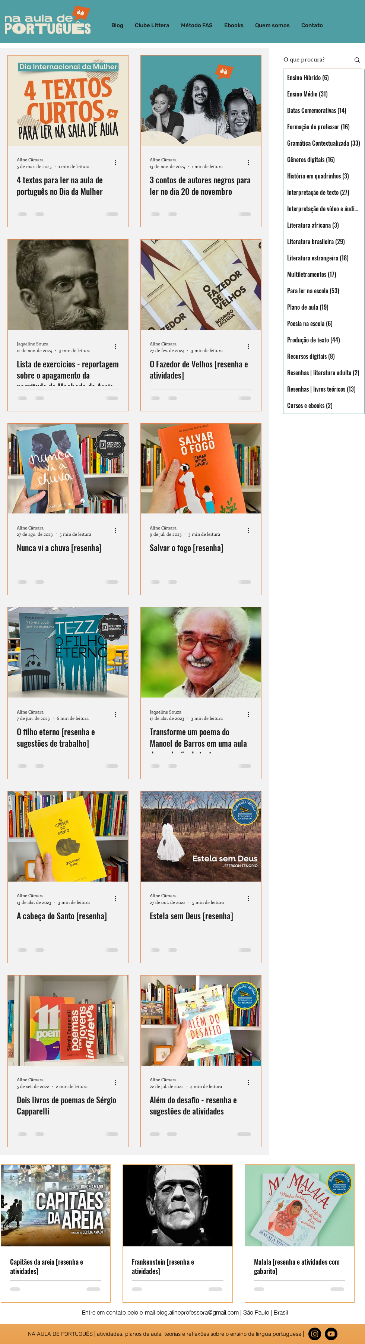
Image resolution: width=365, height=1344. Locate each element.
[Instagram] (314, 1334)
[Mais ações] (118, 162)
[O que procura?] (311, 60)
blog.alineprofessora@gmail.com (197, 1311)
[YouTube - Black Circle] (331, 1334)
